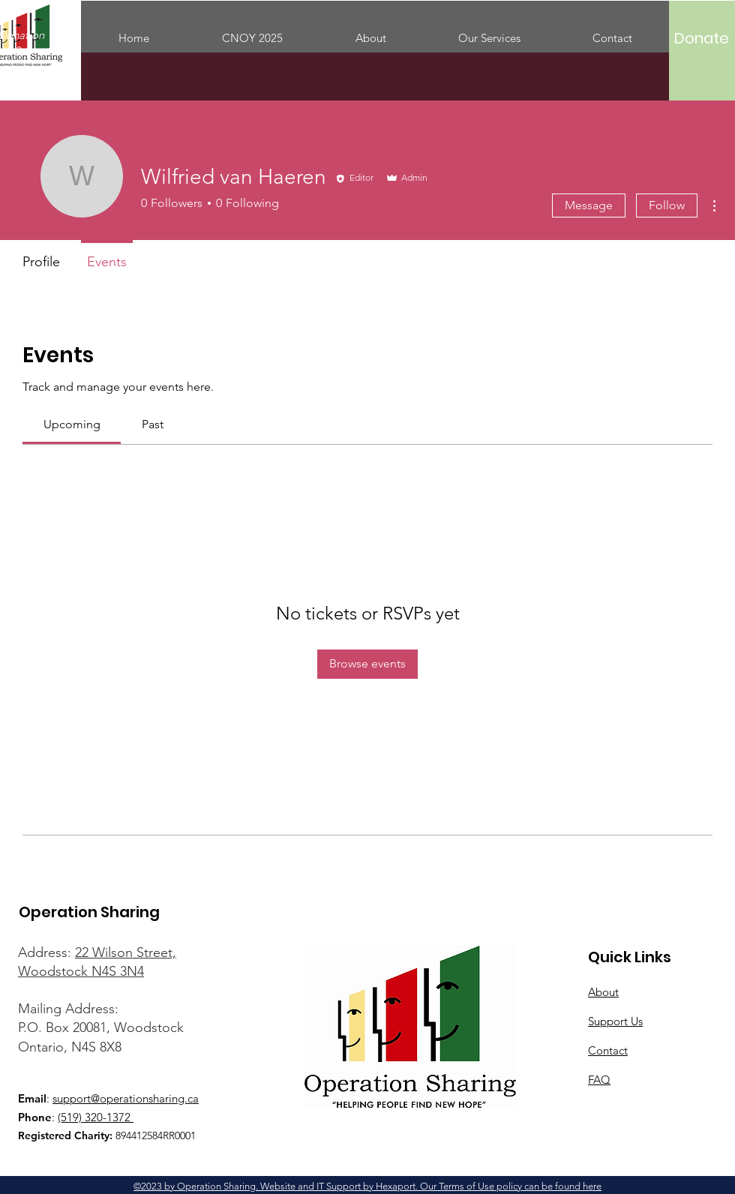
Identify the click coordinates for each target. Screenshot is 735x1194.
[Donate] (701, 38)
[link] (72, 424)
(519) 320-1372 (96, 1117)
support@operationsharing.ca (125, 1098)
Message (589, 205)
